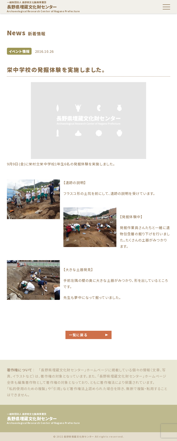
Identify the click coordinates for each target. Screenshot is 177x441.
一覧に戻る (78, 334)
